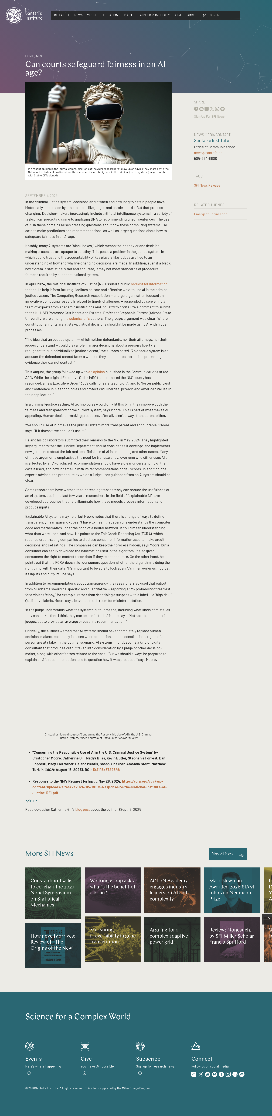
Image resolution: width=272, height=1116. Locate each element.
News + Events (123, 15)
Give (216, 15)
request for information (149, 284)
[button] (100, 15)
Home (29, 56)
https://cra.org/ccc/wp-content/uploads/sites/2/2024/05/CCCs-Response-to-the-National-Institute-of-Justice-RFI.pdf (99, 787)
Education (148, 15)
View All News (222, 854)
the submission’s (76, 318)
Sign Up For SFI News (209, 116)
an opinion (96, 371)
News (40, 56)
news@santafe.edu (209, 152)
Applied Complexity (193, 15)
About (230, 15)
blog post (82, 809)
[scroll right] (267, 919)
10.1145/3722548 (106, 769)
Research (99, 15)
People (167, 15)
